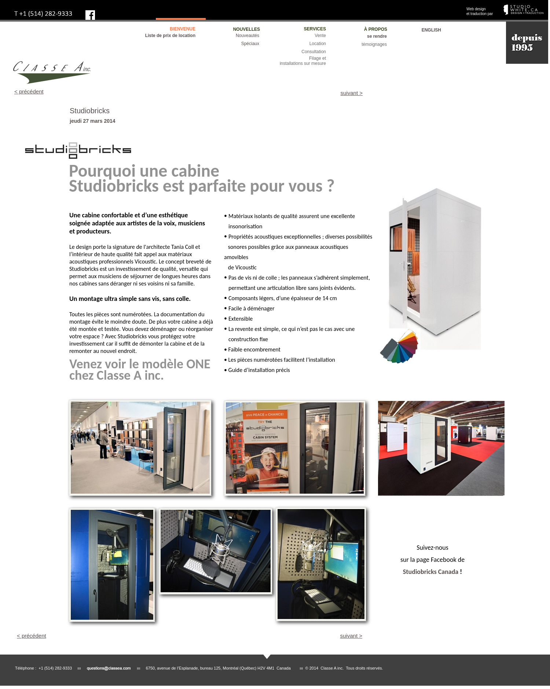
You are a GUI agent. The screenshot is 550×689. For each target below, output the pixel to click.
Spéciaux (250, 43)
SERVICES (315, 29)
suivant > (352, 93)
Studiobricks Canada (430, 572)
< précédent (29, 91)
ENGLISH (431, 30)
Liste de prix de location (170, 35)
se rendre (377, 36)
